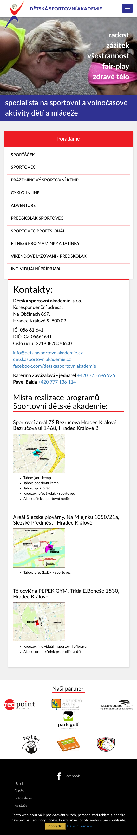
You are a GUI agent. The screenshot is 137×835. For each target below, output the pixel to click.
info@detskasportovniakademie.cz (48, 353)
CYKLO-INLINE (68, 194)
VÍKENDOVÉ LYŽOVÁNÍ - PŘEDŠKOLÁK (68, 257)
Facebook (68, 776)
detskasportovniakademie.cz (42, 359)
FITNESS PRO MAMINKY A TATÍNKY (68, 244)
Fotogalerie (23, 798)
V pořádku (55, 826)
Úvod (18, 784)
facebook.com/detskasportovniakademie (54, 366)
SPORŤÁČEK (68, 156)
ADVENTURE (68, 206)
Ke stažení (22, 805)
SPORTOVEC (68, 168)
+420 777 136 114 (57, 382)
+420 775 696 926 (96, 375)
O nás (19, 791)
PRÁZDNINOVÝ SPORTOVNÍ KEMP (68, 181)
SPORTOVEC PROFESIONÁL (68, 232)
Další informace (79, 826)
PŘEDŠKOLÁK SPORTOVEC (68, 219)
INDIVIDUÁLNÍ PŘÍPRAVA (68, 270)
